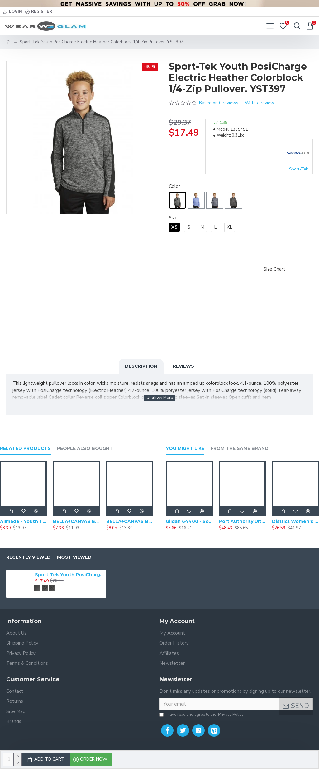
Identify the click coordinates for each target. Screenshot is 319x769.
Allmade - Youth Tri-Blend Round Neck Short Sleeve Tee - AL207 (23, 521)
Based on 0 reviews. (219, 103)
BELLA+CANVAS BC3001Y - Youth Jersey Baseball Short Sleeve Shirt (76, 521)
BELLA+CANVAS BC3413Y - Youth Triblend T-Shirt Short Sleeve (129, 521)
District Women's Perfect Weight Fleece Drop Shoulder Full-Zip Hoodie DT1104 (295, 521)
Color (174, 186)
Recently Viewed (28, 557)
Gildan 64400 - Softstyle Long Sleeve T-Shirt (189, 521)
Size (173, 218)
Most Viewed (74, 557)
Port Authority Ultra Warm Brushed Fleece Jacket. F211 (242, 521)
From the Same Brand (240, 448)
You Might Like (185, 448)
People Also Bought (85, 448)
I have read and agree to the (202, 715)
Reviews (183, 366)
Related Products (25, 448)
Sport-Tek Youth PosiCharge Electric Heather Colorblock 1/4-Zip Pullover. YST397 (69, 574)
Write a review (259, 103)
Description (141, 366)
